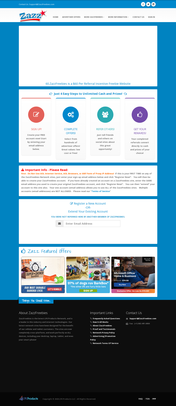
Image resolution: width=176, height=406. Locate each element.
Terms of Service (101, 191)
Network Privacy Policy (104, 332)
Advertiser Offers (71, 17)
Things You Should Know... (36, 300)
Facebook (143, 4)
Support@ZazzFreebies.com (41, 4)
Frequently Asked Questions (106, 318)
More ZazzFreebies (94, 17)
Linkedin (153, 4)
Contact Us (138, 17)
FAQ (141, 399)
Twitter (148, 4)
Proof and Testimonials (104, 329)
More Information (118, 17)
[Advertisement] (88, 369)
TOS (147, 399)
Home (55, 17)
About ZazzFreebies (102, 325)
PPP (154, 399)
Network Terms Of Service (105, 343)
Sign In (151, 17)
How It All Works (100, 322)
